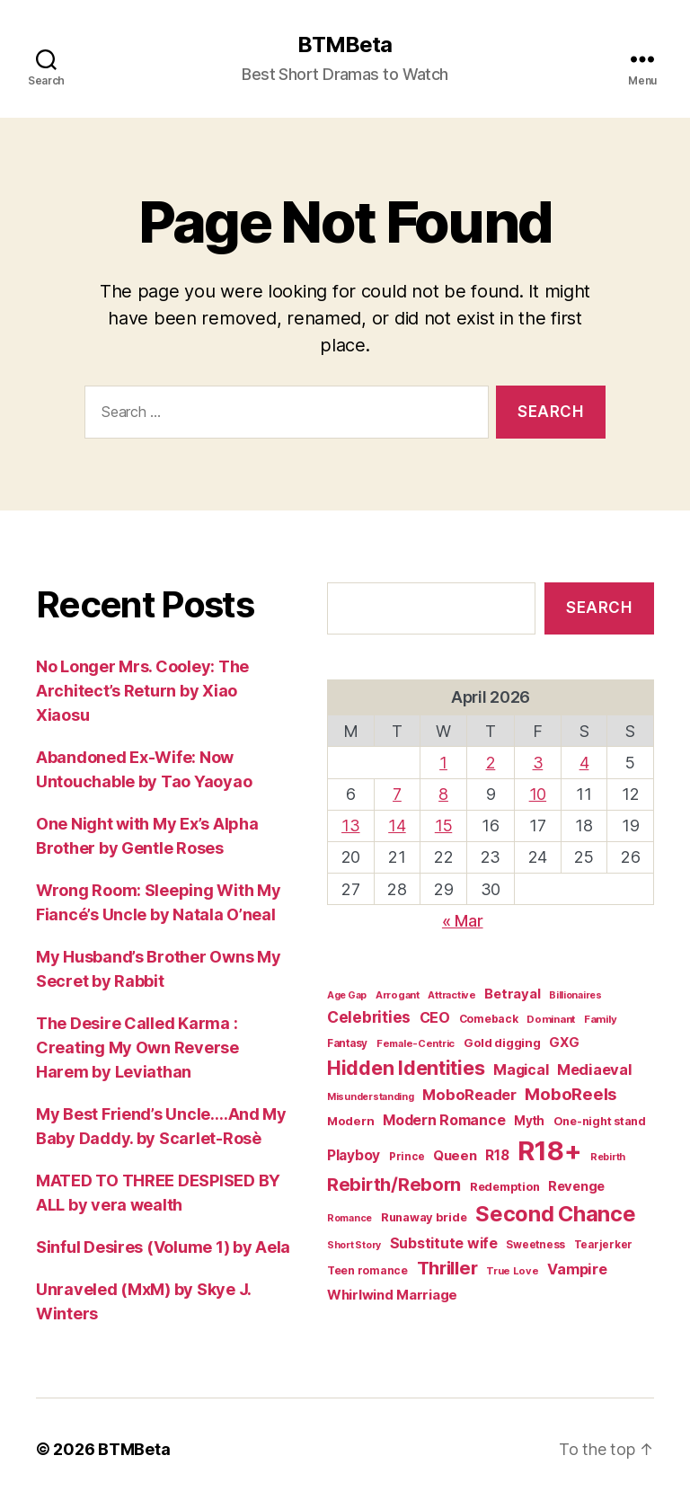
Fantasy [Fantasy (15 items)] (347, 1043)
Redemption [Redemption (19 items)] (504, 1187)
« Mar (462, 920)
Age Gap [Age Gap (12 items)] (347, 995)
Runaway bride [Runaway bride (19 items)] (424, 1217)
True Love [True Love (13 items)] (512, 1271)
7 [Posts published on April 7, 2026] (397, 794)
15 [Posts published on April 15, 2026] (443, 825)
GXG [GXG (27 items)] (564, 1042)
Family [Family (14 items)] (600, 1019)
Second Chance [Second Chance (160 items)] (555, 1214)
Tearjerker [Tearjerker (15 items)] (603, 1244)
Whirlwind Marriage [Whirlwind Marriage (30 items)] (392, 1294)
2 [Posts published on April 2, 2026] (491, 762)
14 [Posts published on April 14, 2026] (396, 825)
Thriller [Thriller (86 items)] (447, 1267)
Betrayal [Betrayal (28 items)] (512, 994)
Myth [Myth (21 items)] (529, 1121)
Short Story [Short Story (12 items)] (354, 1245)
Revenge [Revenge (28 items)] (576, 1186)
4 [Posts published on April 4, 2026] (584, 762)
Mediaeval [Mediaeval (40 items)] (594, 1069)
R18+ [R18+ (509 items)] (549, 1151)
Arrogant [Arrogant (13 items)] (398, 995)
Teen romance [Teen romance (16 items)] (367, 1270)
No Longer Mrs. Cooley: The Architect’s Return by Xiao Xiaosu (142, 690)
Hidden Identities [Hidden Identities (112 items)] (405, 1067)
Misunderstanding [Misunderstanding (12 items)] (370, 1097)
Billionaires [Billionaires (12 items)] (575, 995)
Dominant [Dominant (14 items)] (550, 1019)
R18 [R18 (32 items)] (497, 1155)
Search (599, 608)
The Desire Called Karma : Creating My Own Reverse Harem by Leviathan (137, 1047)
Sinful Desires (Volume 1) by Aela (163, 1247)
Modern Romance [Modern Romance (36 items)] (444, 1120)
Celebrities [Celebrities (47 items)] (369, 1016)
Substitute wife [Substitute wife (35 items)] (444, 1243)
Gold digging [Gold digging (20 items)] (502, 1042)
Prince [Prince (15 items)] (406, 1156)
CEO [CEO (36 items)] (435, 1017)
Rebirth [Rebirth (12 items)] (607, 1157)
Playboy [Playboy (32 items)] (353, 1155)
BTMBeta (344, 45)
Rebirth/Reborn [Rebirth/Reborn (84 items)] (394, 1184)
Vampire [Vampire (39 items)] (576, 1269)
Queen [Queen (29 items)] (455, 1155)
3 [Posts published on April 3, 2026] (538, 762)
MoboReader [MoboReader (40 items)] (469, 1095)
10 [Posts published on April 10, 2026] (537, 794)
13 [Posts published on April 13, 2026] (350, 825)
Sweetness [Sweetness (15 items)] (535, 1244)
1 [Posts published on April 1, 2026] (443, 762)
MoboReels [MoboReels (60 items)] (571, 1094)
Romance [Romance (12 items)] (349, 1218)
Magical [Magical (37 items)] (520, 1069)
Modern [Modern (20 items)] (350, 1121)
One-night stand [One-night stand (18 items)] (599, 1121)
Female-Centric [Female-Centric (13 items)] (415, 1043)
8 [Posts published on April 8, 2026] (443, 794)
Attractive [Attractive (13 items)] (451, 995)
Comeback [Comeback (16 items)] (488, 1018)
